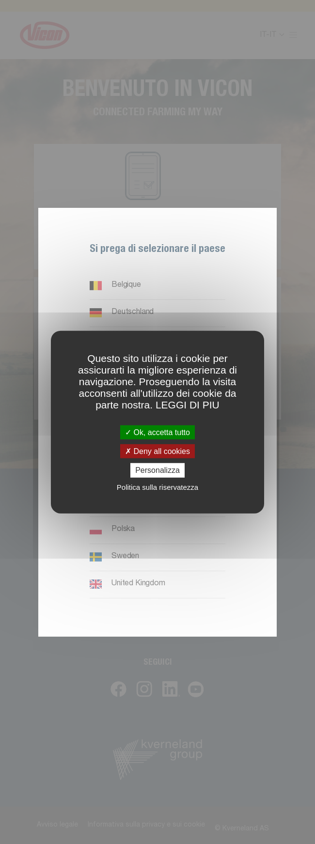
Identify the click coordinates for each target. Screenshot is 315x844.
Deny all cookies (157, 451)
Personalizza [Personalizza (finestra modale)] (157, 470)
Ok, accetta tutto (157, 432)
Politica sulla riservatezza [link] (157, 487)
